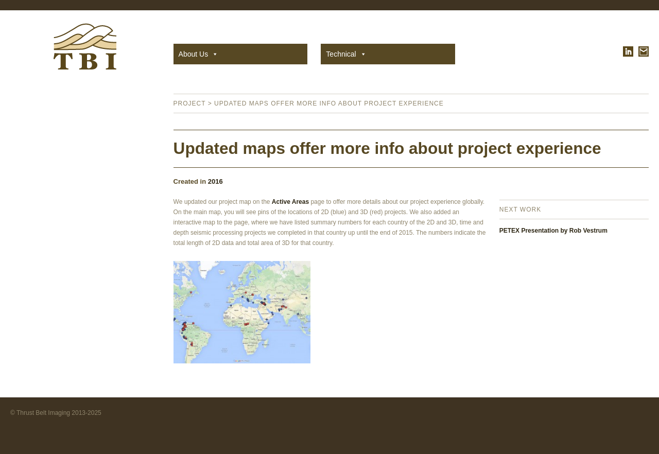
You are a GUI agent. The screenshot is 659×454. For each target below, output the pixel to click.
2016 (215, 181)
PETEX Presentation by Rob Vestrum (553, 230)
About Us (199, 54)
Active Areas (290, 201)
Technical (346, 54)
